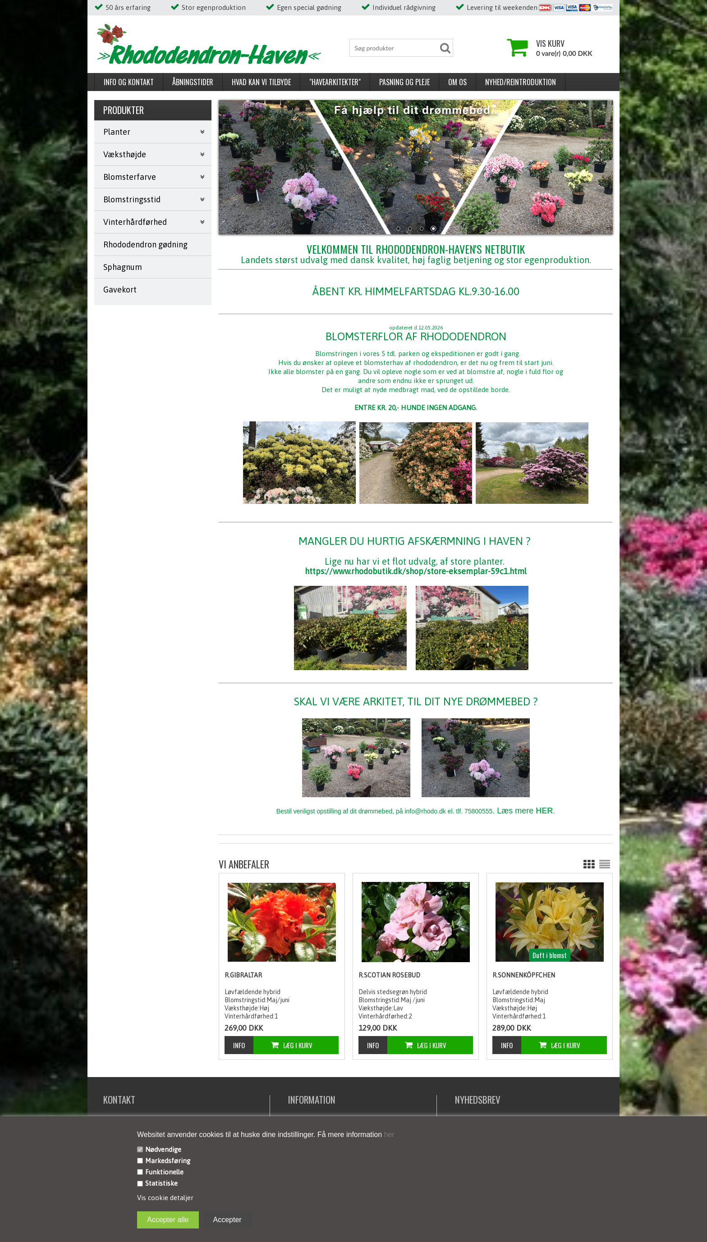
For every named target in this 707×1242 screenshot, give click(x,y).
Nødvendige (163, 1149)
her (388, 1134)
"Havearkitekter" (335, 82)
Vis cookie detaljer (165, 1197)
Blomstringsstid (132, 199)
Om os (457, 82)
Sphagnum (122, 267)
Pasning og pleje (404, 82)
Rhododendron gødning (145, 244)
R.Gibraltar (243, 975)
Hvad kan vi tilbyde (261, 82)
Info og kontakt (129, 82)
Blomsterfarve (129, 177)
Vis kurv (550, 43)
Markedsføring (167, 1160)
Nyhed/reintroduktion (520, 82)
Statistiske (161, 1183)
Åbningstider (192, 82)
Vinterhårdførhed (135, 222)
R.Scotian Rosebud (389, 975)
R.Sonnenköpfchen (523, 975)
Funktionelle (164, 1172)
